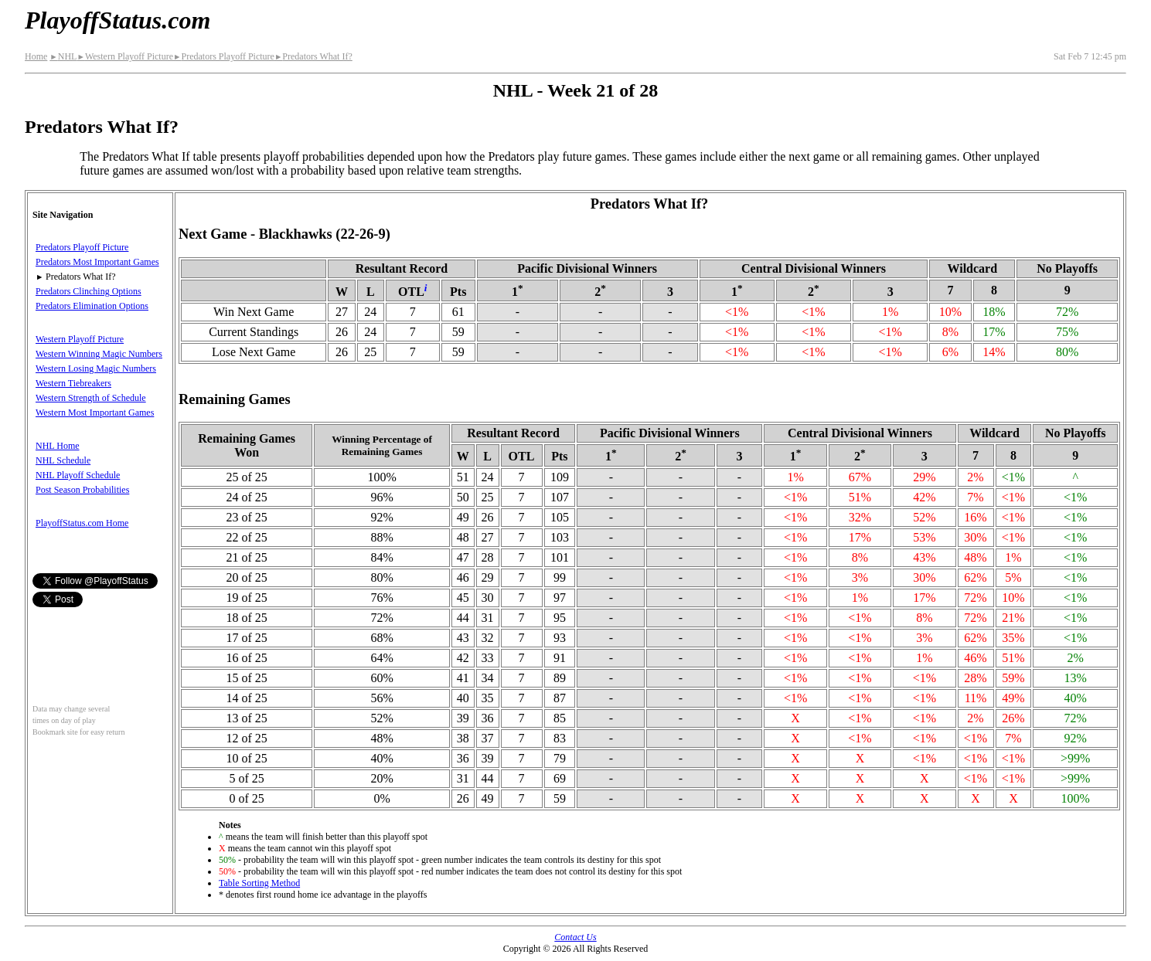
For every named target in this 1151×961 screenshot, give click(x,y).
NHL (63, 56)
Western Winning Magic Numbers (99, 353)
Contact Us (575, 937)
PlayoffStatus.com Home (82, 523)
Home (36, 56)
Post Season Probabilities (82, 489)
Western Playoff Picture (125, 56)
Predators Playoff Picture (223, 56)
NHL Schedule (63, 460)
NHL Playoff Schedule (78, 475)
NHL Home (58, 445)
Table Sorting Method (259, 883)
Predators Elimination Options (92, 306)
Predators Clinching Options (88, 291)
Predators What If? (313, 56)
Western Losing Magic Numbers (96, 368)
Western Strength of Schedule (91, 397)
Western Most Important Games (95, 412)
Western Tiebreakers (73, 383)
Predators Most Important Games (97, 261)
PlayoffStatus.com (117, 20)
